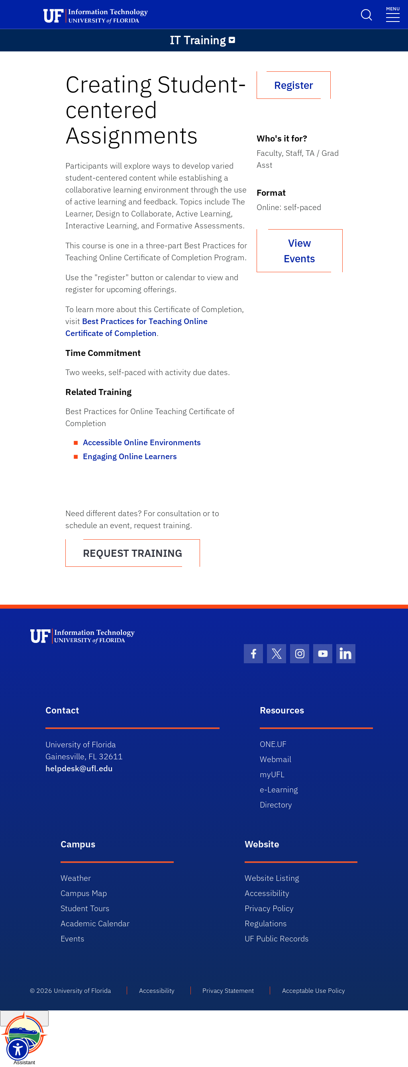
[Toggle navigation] (393, 14)
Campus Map (84, 893)
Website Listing (272, 877)
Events (72, 938)
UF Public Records (277, 938)
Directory (276, 804)
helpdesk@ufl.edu (79, 768)
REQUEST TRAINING (132, 553)
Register (293, 85)
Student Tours (85, 908)
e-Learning (279, 789)
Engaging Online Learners (130, 456)
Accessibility (267, 893)
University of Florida (82, 990)
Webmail (275, 759)
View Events (299, 250)
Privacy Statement (228, 990)
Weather (76, 877)
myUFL (272, 774)
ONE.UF (273, 744)
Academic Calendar (95, 923)
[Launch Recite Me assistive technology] (17, 1049)
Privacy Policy (269, 908)
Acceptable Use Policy (313, 990)
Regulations (266, 923)
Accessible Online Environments (142, 442)
